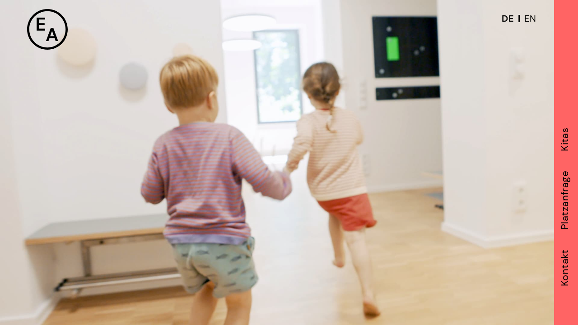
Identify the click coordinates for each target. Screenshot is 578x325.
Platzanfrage (565, 199)
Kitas (565, 139)
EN (530, 18)
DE (508, 18)
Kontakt (565, 267)
